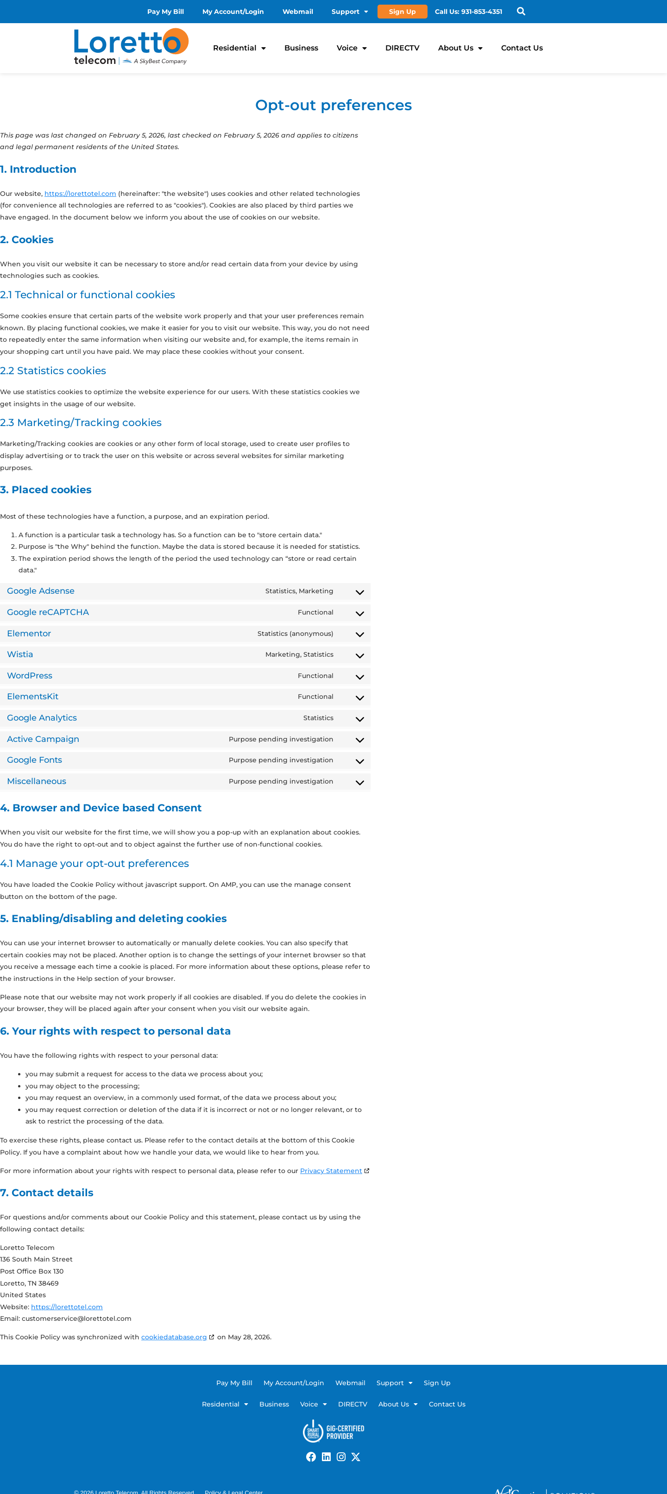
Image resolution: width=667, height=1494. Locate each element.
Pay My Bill (165, 11)
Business (301, 48)
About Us (460, 48)
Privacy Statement (331, 1171)
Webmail (298, 11)
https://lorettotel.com (80, 193)
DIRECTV (402, 48)
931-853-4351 (481, 11)
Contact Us (522, 48)
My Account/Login (233, 11)
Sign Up (402, 11)
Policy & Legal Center (234, 1481)
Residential (239, 48)
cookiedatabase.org (174, 1337)
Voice (352, 48)
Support (350, 12)
